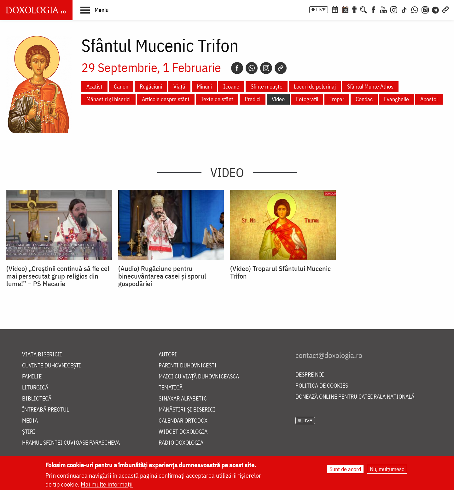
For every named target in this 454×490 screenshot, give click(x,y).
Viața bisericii (42, 354)
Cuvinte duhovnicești (51, 365)
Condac (364, 99)
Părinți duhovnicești (188, 365)
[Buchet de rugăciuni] (354, 9)
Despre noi (309, 375)
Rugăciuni (151, 86)
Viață (179, 86)
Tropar (336, 99)
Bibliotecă (36, 398)
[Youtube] (383, 9)
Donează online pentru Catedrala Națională (354, 397)
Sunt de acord (345, 469)
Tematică (171, 387)
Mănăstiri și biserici (108, 99)
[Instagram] (393, 9)
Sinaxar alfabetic (183, 398)
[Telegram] (435, 9)
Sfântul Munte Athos (370, 86)
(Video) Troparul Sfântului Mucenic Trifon (280, 272)
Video (278, 99)
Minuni (204, 86)
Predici (252, 99)
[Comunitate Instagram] (425, 9)
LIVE (321, 9)
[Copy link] (281, 68)
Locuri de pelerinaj (315, 86)
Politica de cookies (321, 386)
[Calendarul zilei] (345, 9)
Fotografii (307, 99)
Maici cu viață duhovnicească (199, 376)
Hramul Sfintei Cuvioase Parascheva (71, 443)
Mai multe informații (107, 484)
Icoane (231, 86)
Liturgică (35, 387)
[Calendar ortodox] (334, 9)
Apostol (429, 99)
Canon (121, 86)
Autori (168, 354)
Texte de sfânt (217, 99)
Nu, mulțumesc (387, 469)
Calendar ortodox (183, 421)
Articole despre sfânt (165, 99)
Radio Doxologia (181, 443)
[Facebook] (373, 9)
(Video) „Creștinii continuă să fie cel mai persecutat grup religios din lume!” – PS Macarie (57, 276)
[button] (94, 10)
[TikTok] (404, 9)
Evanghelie (396, 99)
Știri (28, 432)
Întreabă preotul (45, 409)
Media (30, 421)
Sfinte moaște (266, 86)
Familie (32, 376)
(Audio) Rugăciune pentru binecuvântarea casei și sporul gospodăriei (162, 276)
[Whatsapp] (252, 68)
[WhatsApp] (414, 9)
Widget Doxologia (183, 432)
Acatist (94, 86)
